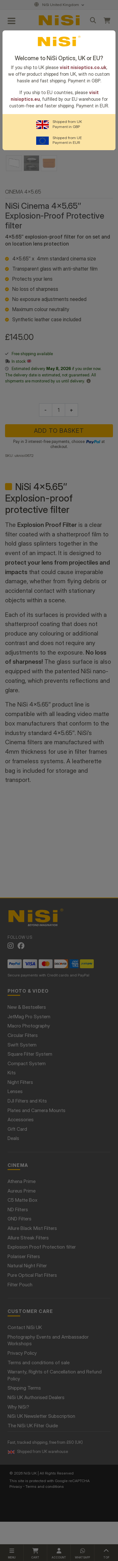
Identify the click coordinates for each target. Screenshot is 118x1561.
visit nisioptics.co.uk (83, 67)
